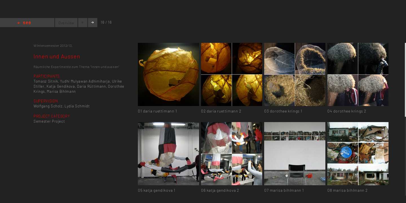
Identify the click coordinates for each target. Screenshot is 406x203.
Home (24, 23)
